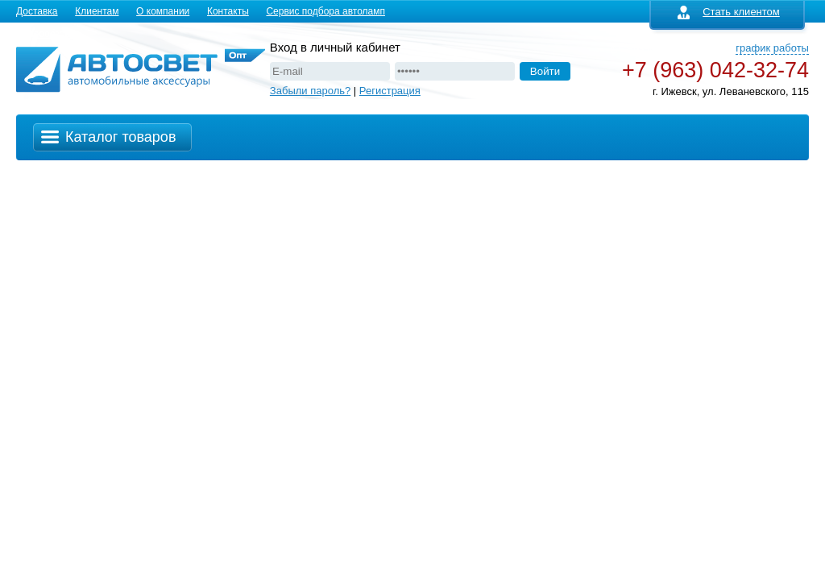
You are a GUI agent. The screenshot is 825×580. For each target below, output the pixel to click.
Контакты (228, 11)
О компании (162, 11)
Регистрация (390, 91)
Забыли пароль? (310, 91)
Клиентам (96, 11)
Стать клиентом (729, 12)
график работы (772, 48)
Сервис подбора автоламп (325, 11)
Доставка (37, 11)
